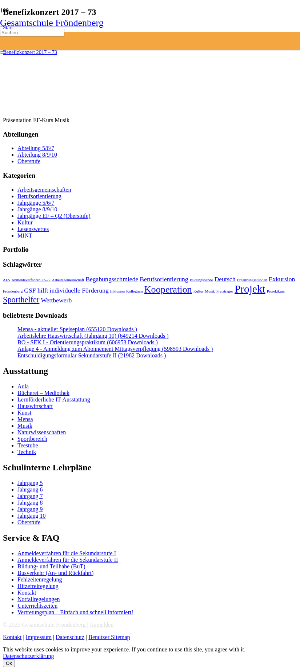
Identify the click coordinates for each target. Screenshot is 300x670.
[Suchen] (32, 32)
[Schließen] (3, 52)
